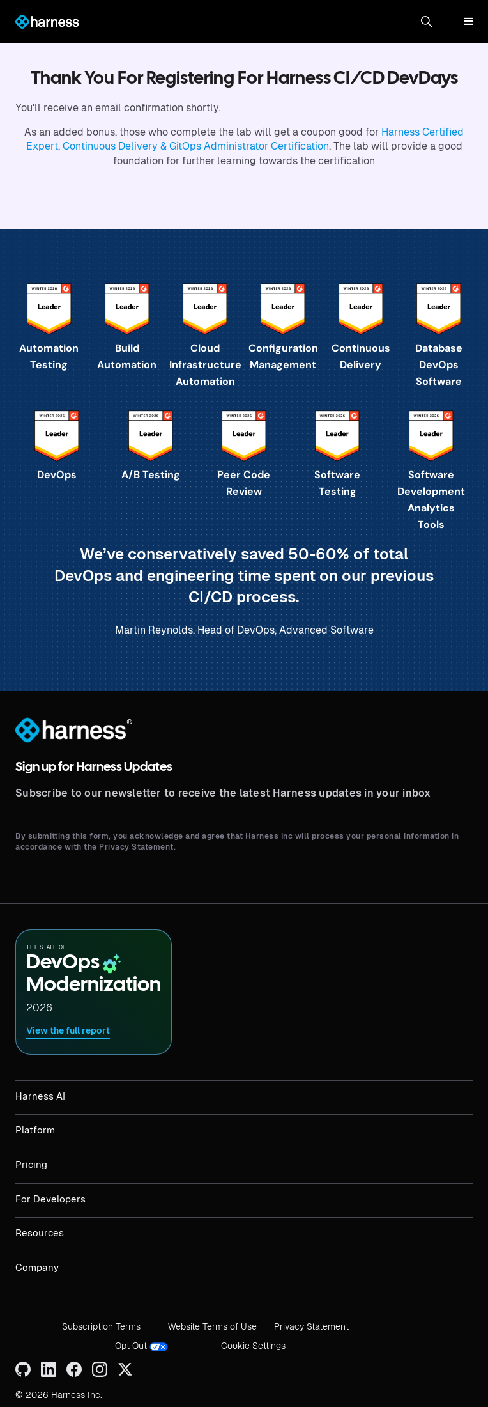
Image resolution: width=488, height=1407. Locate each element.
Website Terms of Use (212, 1326)
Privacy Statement (311, 1326)
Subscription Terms (101, 1326)
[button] (426, 21)
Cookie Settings (253, 1346)
